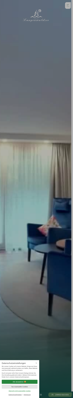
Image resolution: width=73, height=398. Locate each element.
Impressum (27, 395)
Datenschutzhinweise (15, 395)
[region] (19, 371)
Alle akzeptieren (20, 382)
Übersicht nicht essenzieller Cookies (20, 391)
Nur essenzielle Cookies (19, 387)
